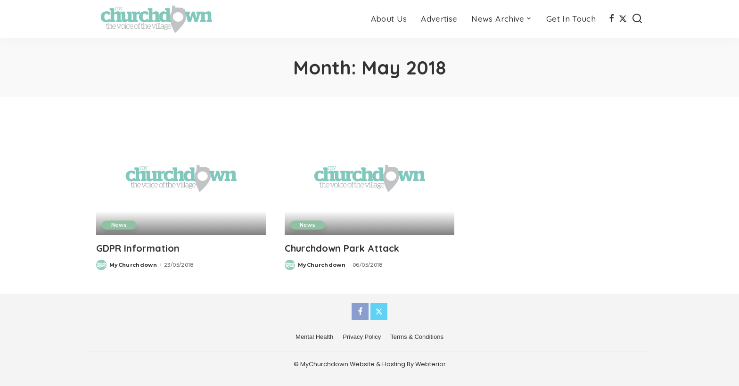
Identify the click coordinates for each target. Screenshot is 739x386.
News (119, 225)
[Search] (637, 19)
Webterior (430, 364)
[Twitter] (623, 19)
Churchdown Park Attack (342, 248)
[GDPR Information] (181, 178)
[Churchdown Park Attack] (369, 178)
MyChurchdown (133, 265)
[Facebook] (612, 19)
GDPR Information (138, 248)
